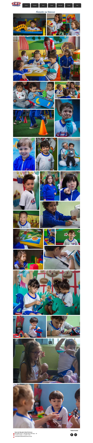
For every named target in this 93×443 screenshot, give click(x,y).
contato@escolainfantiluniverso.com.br (23, 436)
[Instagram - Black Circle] (75, 434)
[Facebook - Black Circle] (71, 434)
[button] (35, 5)
